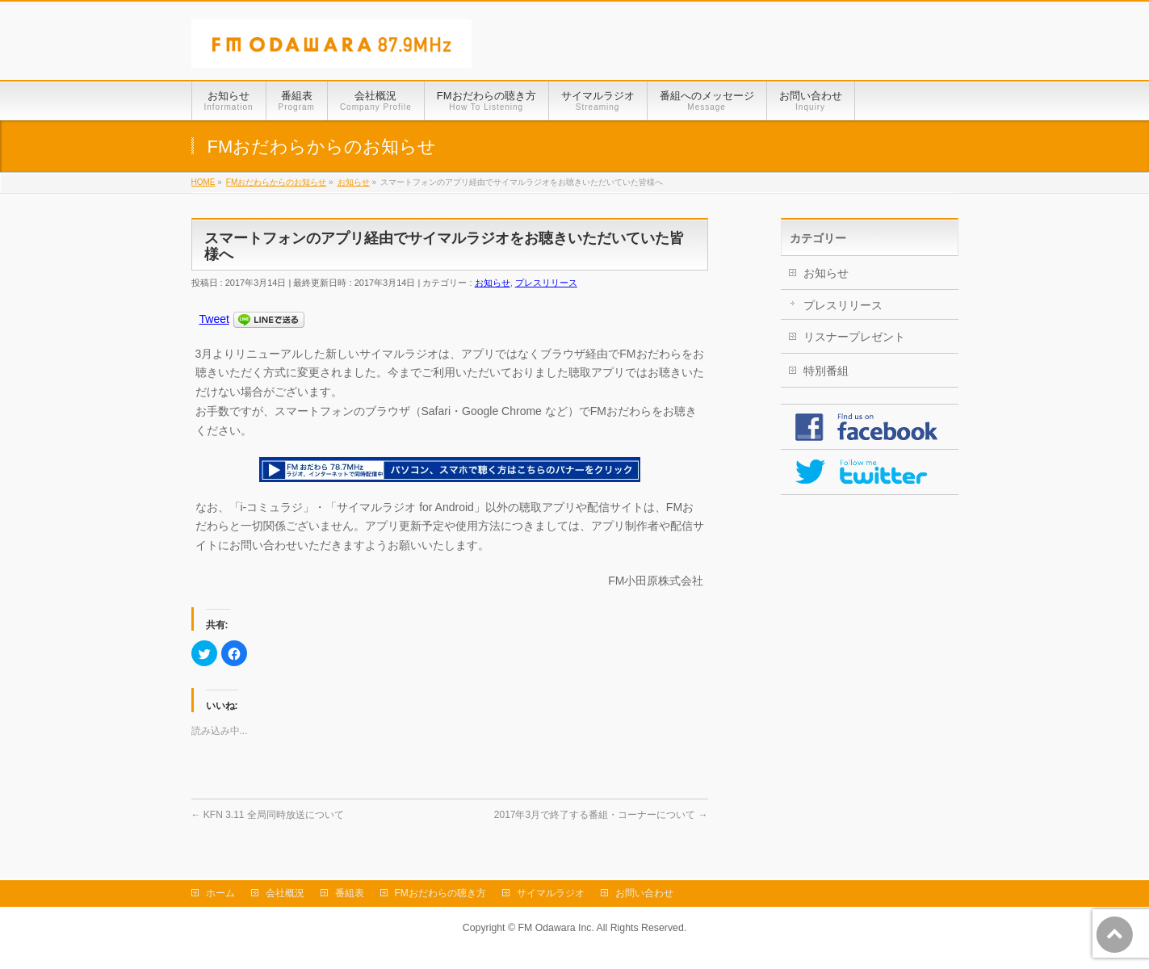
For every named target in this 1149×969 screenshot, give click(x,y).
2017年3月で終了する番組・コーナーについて (601, 814)
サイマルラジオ (551, 893)
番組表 (349, 893)
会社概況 (285, 893)
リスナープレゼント (854, 336)
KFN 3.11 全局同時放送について (267, 814)
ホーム (220, 893)
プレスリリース (546, 282)
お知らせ (492, 282)
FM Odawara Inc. (555, 927)
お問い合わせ (644, 893)
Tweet (214, 319)
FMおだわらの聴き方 (440, 893)
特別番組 (826, 370)
